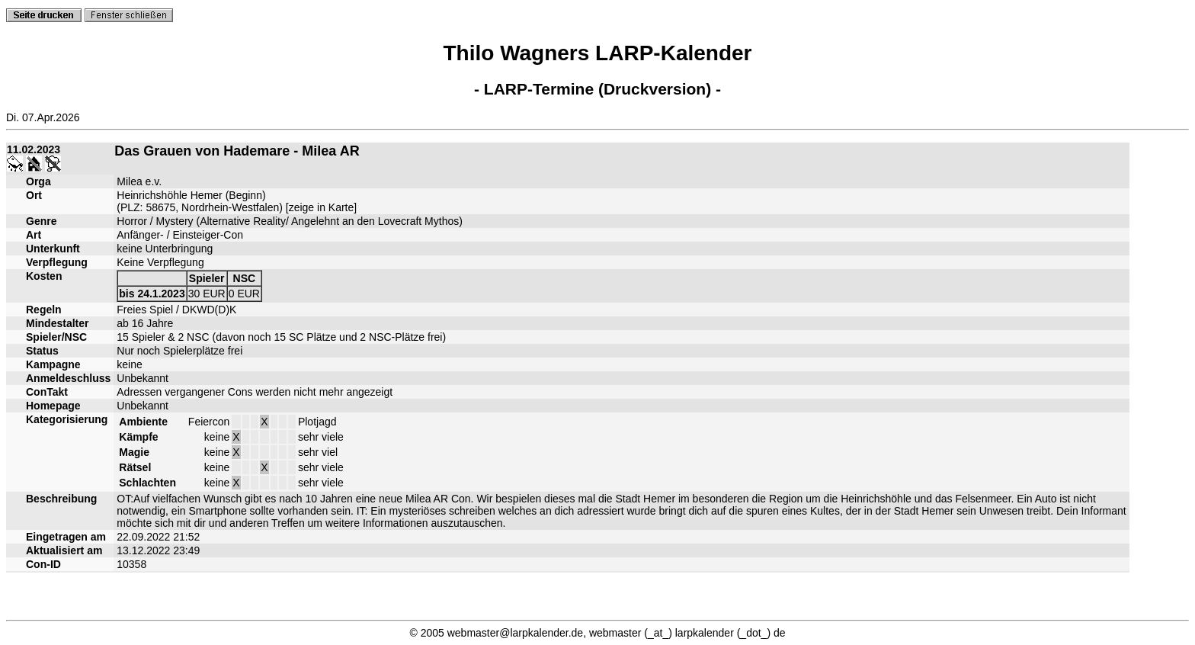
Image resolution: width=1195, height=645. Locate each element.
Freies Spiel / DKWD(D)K (176, 309)
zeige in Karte (321, 207)
